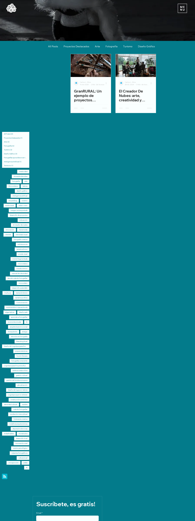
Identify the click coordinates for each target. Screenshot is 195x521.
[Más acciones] (107, 83)
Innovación (10, 230)
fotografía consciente (19, 361)
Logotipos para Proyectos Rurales (16, 366)
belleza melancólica (20, 371)
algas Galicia (9, 312)
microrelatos (22, 264)
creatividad (23, 172)
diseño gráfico (22, 191)
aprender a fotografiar (19, 317)
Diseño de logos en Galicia (17, 390)
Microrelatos (13, 186)
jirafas (25, 463)
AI (26, 468)
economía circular (14, 322)
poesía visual (22, 254)
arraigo (24, 332)
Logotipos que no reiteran (17, 395)
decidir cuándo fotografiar (17, 278)
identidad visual (21, 235)
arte (26, 181)
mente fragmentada (19, 259)
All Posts (53, 46)
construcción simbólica (18, 400)
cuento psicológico (20, 448)
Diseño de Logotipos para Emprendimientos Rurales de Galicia (16, 346)
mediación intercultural (18, 414)
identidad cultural (10, 404)
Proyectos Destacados (76, 46)
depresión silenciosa (19, 429)
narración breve (21, 293)
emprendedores (21, 351)
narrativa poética (21, 298)
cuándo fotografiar (20, 409)
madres (24, 404)
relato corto (23, 205)
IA (26, 322)
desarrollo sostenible (19, 288)
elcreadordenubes (20, 176)
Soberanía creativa (20, 419)
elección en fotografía (19, 337)
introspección (13, 463)
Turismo (127, 46)
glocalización (22, 385)
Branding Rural (21, 341)
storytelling (13, 201)
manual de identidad (19, 273)
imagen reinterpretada (19, 210)
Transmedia (23, 230)
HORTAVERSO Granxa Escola (16, 307)
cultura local (22, 458)
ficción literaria (22, 356)
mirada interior (21, 269)
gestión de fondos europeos (16, 380)
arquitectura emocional (18, 327)
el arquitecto (12, 332)
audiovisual (9, 205)
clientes (8, 235)
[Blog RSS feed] (4, 476)
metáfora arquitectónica (18, 424)
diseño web (23, 312)
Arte (97, 46)
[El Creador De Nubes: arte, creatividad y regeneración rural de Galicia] (136, 65)
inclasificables (9, 434)
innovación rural (21, 443)
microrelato (23, 283)
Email (39, 513)
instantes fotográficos (19, 453)
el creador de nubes (20, 225)
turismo (24, 201)
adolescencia (22, 244)
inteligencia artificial (19, 196)
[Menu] (182, 8)
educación (23, 220)
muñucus (7, 293)
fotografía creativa (20, 239)
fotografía (16, 181)
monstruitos (23, 434)
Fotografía (111, 46)
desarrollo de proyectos (18, 215)
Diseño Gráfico (146, 46)
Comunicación (21, 303)
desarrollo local (21, 438)
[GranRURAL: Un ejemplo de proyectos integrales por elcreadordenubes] (91, 65)
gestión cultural (21, 375)
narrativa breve (22, 249)
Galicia (24, 186)
